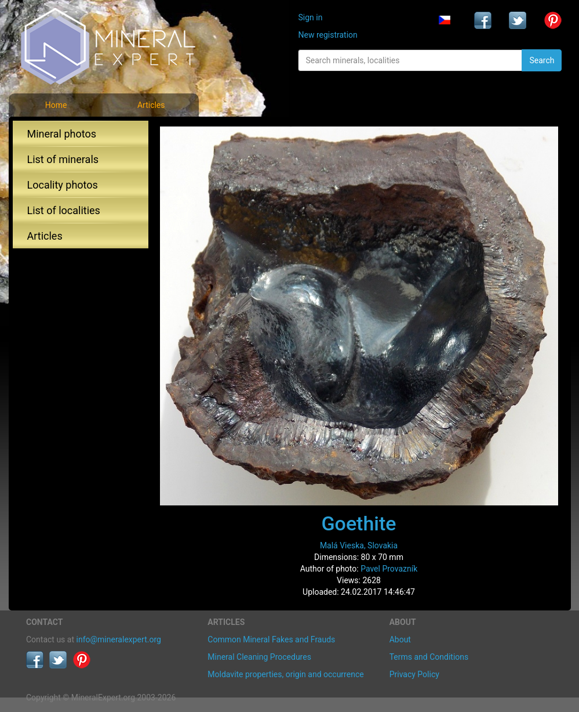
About (400, 639)
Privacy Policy (414, 674)
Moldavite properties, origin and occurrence (285, 674)
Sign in (310, 17)
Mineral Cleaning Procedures (259, 657)
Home (56, 105)
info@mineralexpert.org (119, 639)
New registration (327, 34)
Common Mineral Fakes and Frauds (271, 639)
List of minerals (63, 159)
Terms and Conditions (429, 657)
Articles (151, 105)
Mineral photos (62, 134)
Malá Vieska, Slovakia (359, 545)
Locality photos (62, 185)
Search (541, 60)
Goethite (358, 523)
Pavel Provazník (388, 568)
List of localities (63, 210)
